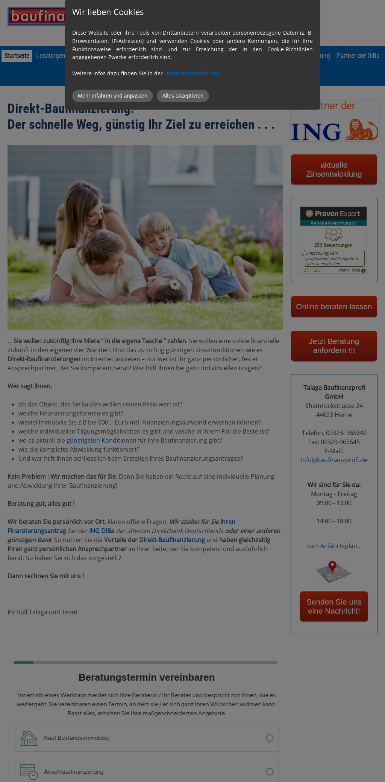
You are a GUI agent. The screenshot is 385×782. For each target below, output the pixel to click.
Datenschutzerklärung (192, 73)
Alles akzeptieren (183, 96)
